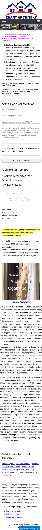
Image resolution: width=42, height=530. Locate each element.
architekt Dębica (8, 464)
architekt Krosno (13, 467)
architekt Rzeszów (25, 470)
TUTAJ (22, 235)
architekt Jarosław (23, 464)
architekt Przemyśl (9, 470)
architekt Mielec (28, 467)
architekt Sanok (8, 472)
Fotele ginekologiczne (15, 511)
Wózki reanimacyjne (14, 517)
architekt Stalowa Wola (25, 472)
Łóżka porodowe (12, 514)
